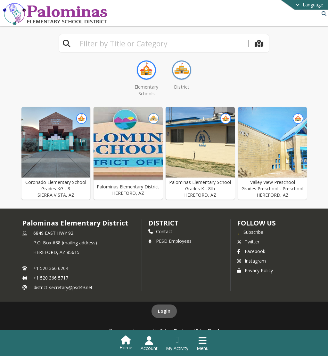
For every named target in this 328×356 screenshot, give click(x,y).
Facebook (251, 251)
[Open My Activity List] (177, 344)
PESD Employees (170, 241)
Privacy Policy (255, 270)
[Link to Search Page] (322, 14)
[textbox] (161, 43)
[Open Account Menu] (149, 344)
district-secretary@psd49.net (63, 287)
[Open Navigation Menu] (203, 344)
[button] (55, 153)
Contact (160, 231)
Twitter (248, 242)
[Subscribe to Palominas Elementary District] (250, 231)
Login (164, 311)
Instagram (251, 261)
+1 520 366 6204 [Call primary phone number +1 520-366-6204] (50, 268)
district (163, 222)
